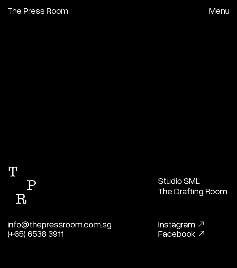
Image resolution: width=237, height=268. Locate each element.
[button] (219, 10)
